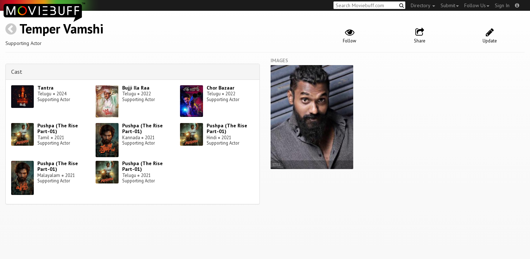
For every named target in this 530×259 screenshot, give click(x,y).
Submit (450, 5)
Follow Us (476, 5)
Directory (423, 5)
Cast (16, 71)
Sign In (502, 5)
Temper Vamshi (61, 28)
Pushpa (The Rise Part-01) (57, 128)
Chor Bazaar (220, 88)
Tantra (45, 88)
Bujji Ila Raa (135, 88)
